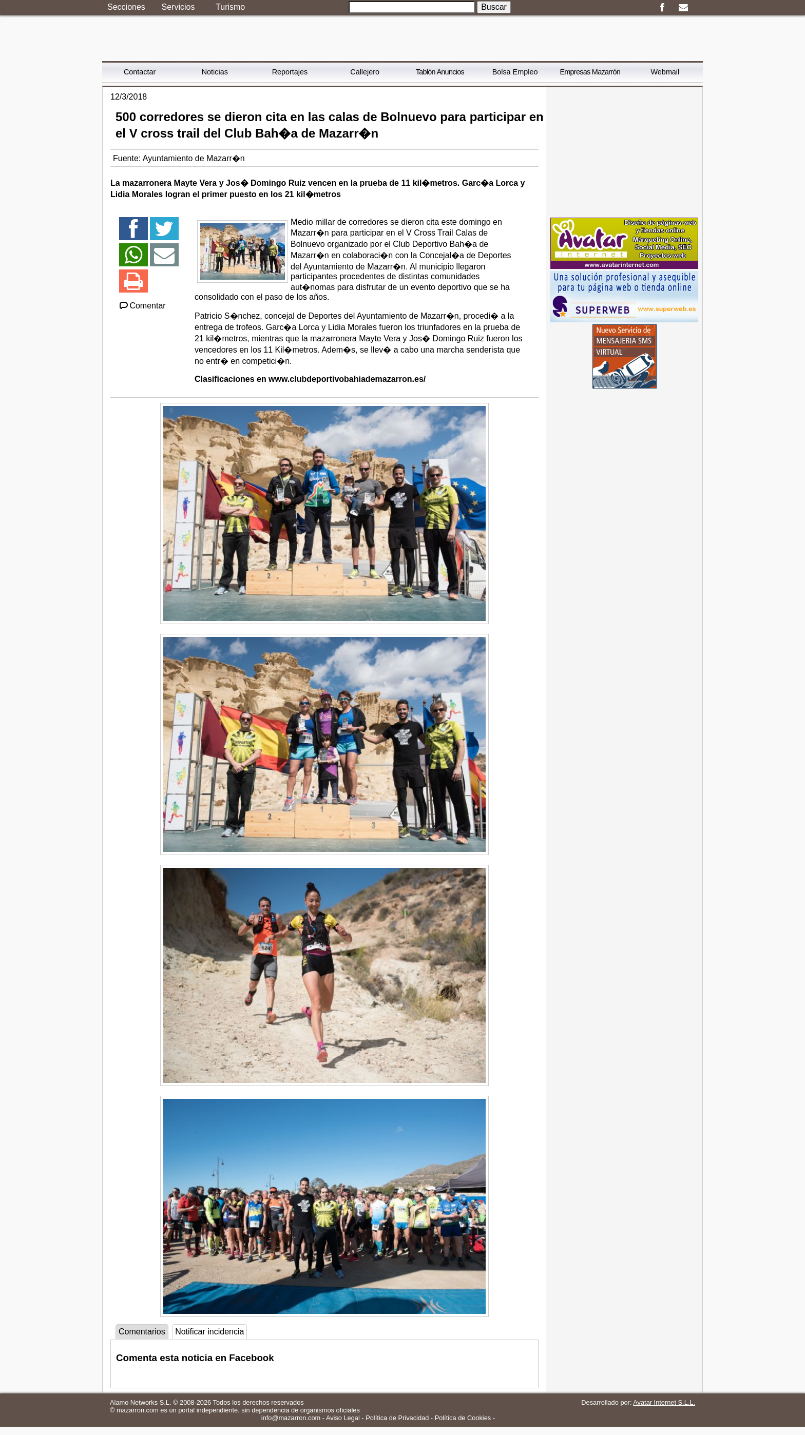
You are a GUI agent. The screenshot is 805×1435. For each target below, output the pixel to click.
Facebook (662, 7)
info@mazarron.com (290, 1418)
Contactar (140, 72)
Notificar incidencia (209, 1331)
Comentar (142, 305)
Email (683, 7)
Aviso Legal (343, 1418)
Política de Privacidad (397, 1418)
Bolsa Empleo (515, 72)
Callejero (364, 72)
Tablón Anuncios (440, 72)
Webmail (665, 72)
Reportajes (290, 72)
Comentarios (142, 1331)
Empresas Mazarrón (590, 72)
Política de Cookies (463, 1418)
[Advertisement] (624, 151)
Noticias (215, 72)
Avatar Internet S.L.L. (664, 1402)
